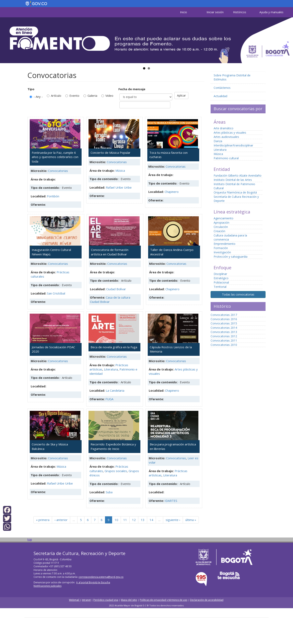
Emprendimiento (224, 244)
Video (107, 95)
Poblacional (221, 282)
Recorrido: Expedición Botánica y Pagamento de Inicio (113, 446)
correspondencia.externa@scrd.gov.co (101, 577)
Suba (109, 492)
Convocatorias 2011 (224, 340)
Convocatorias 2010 (224, 345)
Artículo (54, 95)
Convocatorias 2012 (224, 336)
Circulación (221, 227)
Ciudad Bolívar (116, 289)
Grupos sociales (116, 471)
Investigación (222, 252)
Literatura (111, 369)
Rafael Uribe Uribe (119, 187)
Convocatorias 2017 (224, 315)
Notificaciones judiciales (47, 586)
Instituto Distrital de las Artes (233, 180)
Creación (219, 231)
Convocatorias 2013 (224, 332)
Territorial (220, 287)
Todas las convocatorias (238, 294)
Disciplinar (220, 274)
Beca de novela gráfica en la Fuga (114, 347)
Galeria (90, 95)
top (29, 539)
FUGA (109, 399)
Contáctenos (222, 88)
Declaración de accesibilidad (206, 600)
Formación (221, 248)
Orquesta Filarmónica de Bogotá (235, 192)
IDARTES (171, 501)
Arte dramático (223, 128)
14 (151, 520)
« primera (42, 520)
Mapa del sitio (129, 600)
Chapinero (172, 192)
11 (125, 520)
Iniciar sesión (215, 12)
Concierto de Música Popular (110, 153)
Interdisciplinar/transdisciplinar (233, 145)
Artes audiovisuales (226, 137)
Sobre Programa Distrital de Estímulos (232, 77)
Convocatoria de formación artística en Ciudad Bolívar (109, 252)
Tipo (30, 89)
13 (142, 520)
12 (134, 520)
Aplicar (181, 95)
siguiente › (173, 520)
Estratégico (221, 278)
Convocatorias (58, 171)
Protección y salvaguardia (230, 256)
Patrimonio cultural (226, 158)
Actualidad (220, 96)
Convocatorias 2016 (224, 319)
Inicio (183, 12)
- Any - (36, 97)
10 (116, 520)
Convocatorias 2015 (224, 323)
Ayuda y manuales (271, 12)
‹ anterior (61, 520)
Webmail (74, 600)
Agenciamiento (223, 218)
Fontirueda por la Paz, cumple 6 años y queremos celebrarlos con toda (55, 157)
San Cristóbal (56, 293)
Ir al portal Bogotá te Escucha (93, 582)
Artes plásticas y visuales (230, 132)
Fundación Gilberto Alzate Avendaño (237, 175)
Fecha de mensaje (131, 89)
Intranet (86, 600)
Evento (72, 95)
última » (190, 520)
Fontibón (53, 196)
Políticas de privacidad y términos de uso (163, 600)
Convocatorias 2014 (224, 328)
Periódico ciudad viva (105, 600)
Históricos (239, 12)
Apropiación (221, 222)
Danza (218, 141)
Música (120, 170)
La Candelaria (115, 390)
